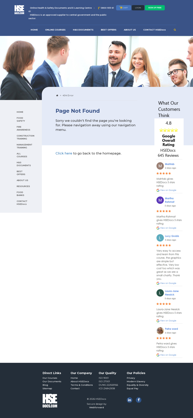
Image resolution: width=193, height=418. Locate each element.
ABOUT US (130, 29)
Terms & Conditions (82, 385)
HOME (34, 29)
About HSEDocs (80, 381)
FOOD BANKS (20, 193)
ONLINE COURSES (55, 29)
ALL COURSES (22, 155)
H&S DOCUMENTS (83, 29)
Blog (45, 385)
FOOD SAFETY (21, 119)
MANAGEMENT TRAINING (24, 146)
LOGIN (138, 8)
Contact (75, 388)
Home (74, 378)
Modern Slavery (136, 381)
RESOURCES (23, 186)
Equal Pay (132, 388)
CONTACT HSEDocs (154, 29)
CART (123, 7)
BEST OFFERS (108, 29)
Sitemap (47, 388)
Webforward (96, 407)
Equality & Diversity (138, 385)
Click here (64, 153)
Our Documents (52, 381)
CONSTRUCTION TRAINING (25, 137)
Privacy (131, 378)
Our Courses (50, 378)
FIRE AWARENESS (23, 128)
